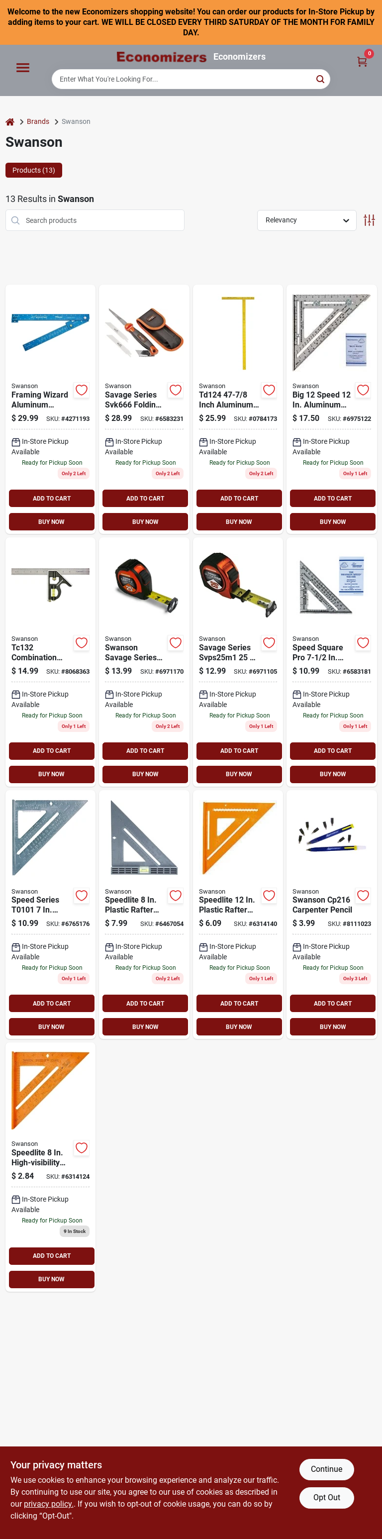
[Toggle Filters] (369, 220)
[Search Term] (191, 79)
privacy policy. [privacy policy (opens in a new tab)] (49, 1504)
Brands (38, 121)
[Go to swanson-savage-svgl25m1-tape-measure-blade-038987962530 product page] (144, 662)
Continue (326, 1469)
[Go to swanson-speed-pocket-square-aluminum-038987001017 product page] (331, 662)
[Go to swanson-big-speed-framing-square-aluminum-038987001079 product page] (331, 409)
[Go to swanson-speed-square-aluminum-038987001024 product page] (50, 914)
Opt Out (326, 1497)
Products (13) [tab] (33, 170)
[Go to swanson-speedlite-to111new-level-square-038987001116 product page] (144, 914)
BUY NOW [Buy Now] (51, 521)
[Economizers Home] (161, 57)
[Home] (9, 121)
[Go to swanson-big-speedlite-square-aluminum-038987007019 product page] (238, 914)
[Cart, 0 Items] (362, 61)
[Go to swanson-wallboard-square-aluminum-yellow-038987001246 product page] (238, 409)
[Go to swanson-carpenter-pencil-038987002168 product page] (331, 914)
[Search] (321, 78)
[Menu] (22, 68)
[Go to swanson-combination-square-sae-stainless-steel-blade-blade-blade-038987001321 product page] (50, 662)
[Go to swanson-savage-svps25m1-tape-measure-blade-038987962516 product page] (238, 662)
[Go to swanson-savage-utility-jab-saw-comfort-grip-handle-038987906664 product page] (144, 409)
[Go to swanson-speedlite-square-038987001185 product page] (50, 1167)
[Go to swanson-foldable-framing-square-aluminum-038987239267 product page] (50, 409)
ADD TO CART (52, 498)
